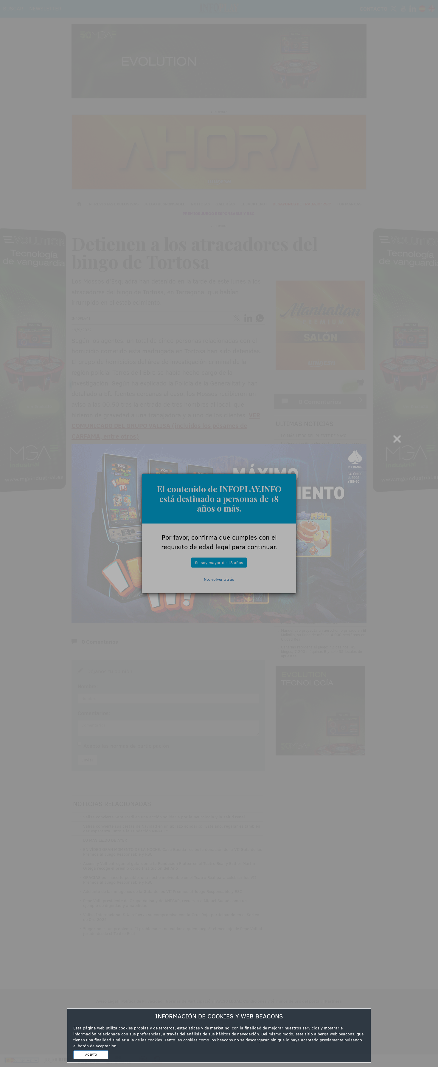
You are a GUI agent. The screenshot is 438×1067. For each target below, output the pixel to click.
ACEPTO (91, 1054)
